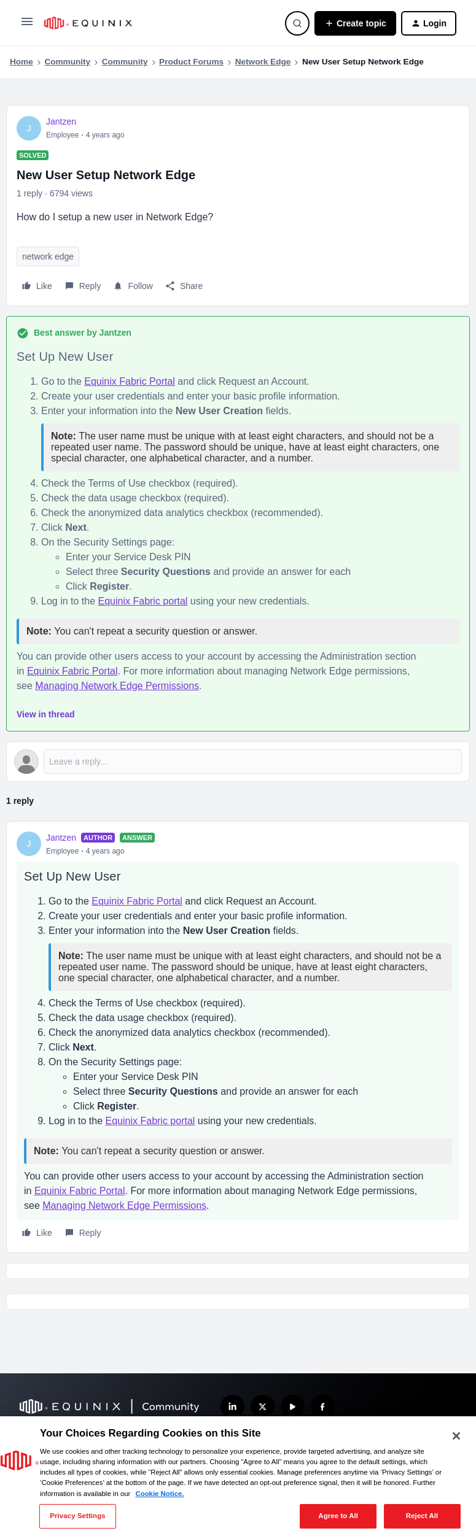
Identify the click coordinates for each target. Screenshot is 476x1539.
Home (21, 61)
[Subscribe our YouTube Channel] (293, 1407)
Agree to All (338, 1515)
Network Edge (263, 61)
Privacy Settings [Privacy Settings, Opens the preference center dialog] (77, 1515)
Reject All (422, 1515)
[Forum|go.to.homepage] (157, 23)
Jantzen (61, 121)
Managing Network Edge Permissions (117, 686)
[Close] (456, 1435)
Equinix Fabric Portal (129, 381)
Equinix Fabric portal (143, 601)
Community (67, 61)
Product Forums (191, 61)
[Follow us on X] (263, 1407)
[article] (238, 1037)
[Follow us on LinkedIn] (232, 1407)
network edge (48, 256)
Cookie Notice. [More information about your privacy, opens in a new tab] (159, 1493)
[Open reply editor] (238, 761)
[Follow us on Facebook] (323, 1407)
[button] (27, 26)
